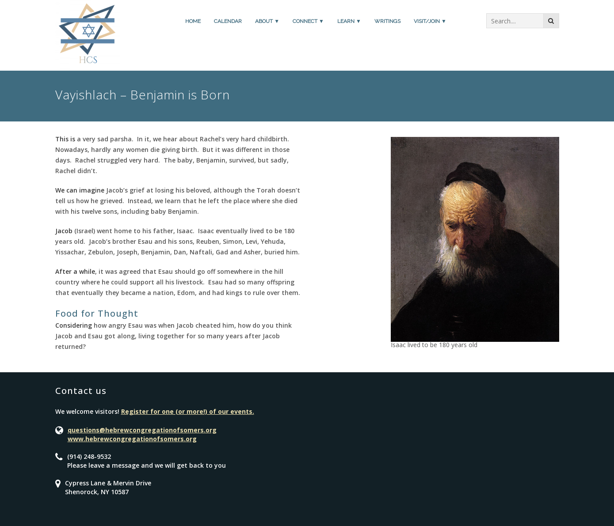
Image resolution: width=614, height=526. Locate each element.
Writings (387, 21)
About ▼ (267, 21)
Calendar (228, 21)
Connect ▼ (308, 21)
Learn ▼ (349, 21)
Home (193, 21)
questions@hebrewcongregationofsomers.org (142, 430)
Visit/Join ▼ (430, 21)
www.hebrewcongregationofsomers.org (132, 439)
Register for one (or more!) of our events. (187, 411)
